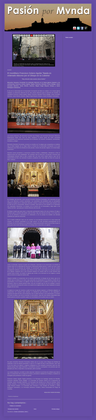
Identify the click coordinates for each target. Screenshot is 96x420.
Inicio (35, 409)
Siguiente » (50, 35)
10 (44, 35)
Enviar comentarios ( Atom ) (21, 411)
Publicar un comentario (15, 405)
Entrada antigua (56, 409)
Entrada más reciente (13, 409)
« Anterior (17, 35)
